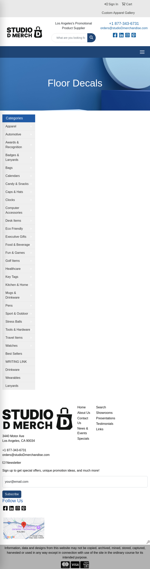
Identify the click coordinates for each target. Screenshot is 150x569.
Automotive (13, 134)
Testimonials (103, 423)
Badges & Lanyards (12, 157)
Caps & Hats (14, 192)
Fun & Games (15, 252)
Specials (83, 438)
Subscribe (12, 494)
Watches (11, 345)
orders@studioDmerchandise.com (124, 28)
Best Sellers (13, 353)
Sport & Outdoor (16, 313)
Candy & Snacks (17, 183)
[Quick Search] (69, 37)
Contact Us (82, 421)
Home (81, 407)
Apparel (10, 126)
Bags (8, 167)
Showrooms (103, 412)
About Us (83, 412)
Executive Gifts (15, 236)
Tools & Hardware (17, 329)
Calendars (12, 175)
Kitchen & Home (16, 284)
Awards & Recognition (13, 145)
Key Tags (11, 276)
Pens (8, 305)
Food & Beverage (17, 244)
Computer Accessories (13, 210)
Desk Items (13, 220)
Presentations (103, 418)
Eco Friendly (14, 228)
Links (99, 429)
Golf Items (12, 260)
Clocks (10, 200)
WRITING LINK (16, 361)
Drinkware (12, 369)
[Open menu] (142, 52)
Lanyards (11, 385)
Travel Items (13, 337)
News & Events (82, 431)
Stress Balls (13, 321)
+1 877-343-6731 (124, 23)
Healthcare (13, 268)
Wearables (12, 377)
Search (101, 407)
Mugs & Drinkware (12, 295)
